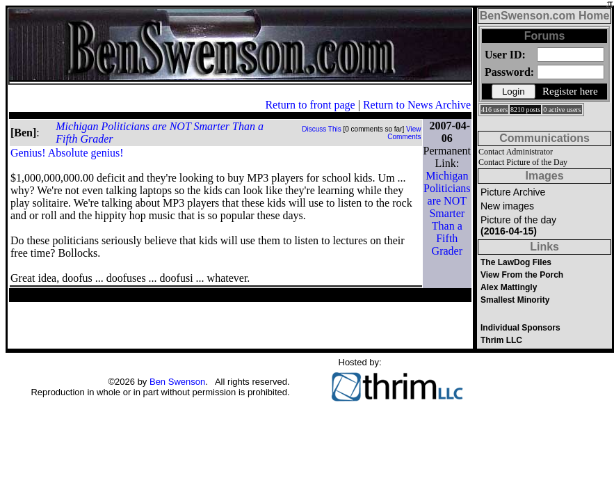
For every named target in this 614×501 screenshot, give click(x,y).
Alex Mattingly (508, 287)
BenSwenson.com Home (545, 16)
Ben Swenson (177, 381)
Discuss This (321, 129)
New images (507, 206)
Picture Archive (512, 192)
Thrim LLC (501, 340)
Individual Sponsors (520, 328)
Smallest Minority (514, 300)
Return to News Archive (417, 105)
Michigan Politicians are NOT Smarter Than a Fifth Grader (447, 213)
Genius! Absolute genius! (67, 153)
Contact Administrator (515, 152)
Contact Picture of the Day (522, 162)
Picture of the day (518, 225)
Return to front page (310, 105)
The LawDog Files (515, 262)
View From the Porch (521, 275)
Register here (570, 91)
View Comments (404, 133)
